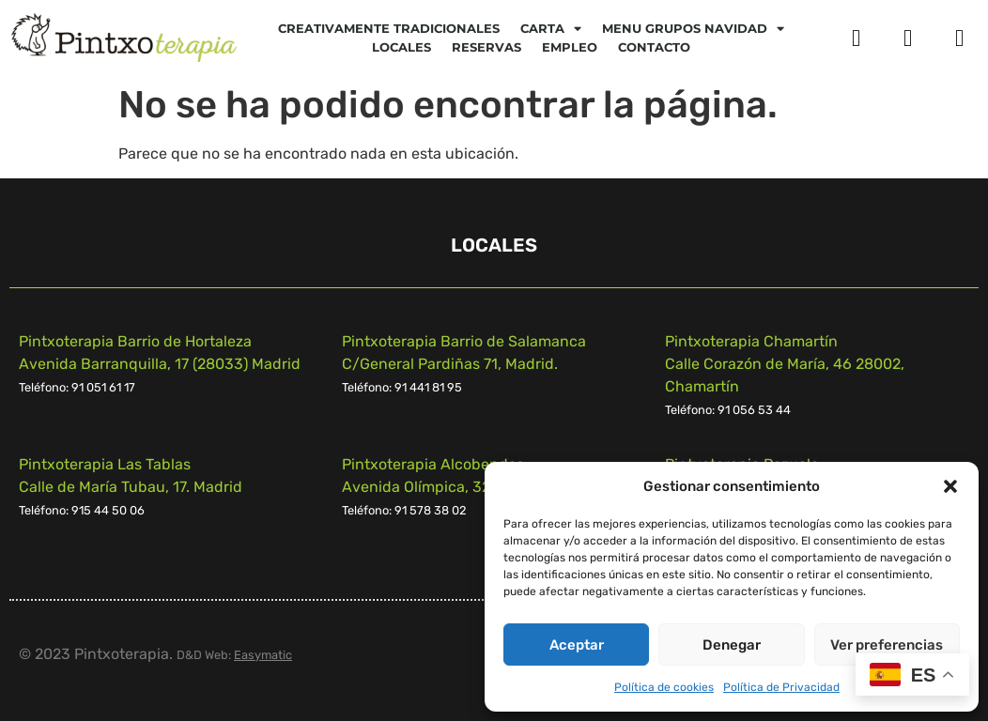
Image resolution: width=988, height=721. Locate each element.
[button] (950, 486)
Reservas (486, 46)
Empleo (569, 46)
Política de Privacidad (781, 687)
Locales (401, 46)
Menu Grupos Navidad (693, 28)
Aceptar (576, 645)
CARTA (550, 28)
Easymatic (263, 655)
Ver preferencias (886, 645)
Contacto (654, 46)
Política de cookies (664, 687)
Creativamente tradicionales (389, 28)
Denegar (731, 645)
